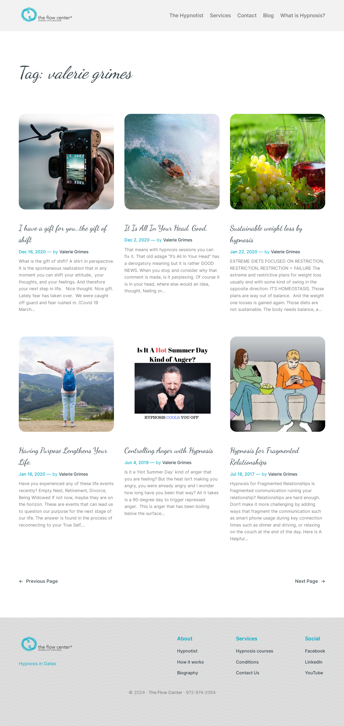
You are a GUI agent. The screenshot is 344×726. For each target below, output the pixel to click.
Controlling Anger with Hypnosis (168, 450)
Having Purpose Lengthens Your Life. (63, 456)
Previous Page (38, 581)
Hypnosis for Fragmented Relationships (264, 456)
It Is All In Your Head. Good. (165, 228)
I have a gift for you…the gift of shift (63, 233)
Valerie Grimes (74, 251)
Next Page (310, 581)
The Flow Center (165, 692)
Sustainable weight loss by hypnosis (266, 233)
